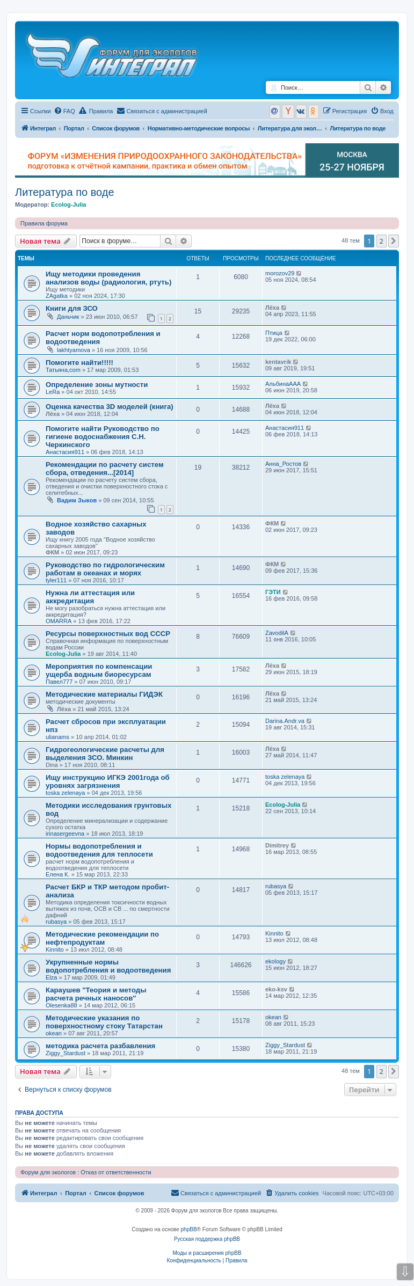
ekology (275, 961)
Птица (273, 333)
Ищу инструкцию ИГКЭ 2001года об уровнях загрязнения (108, 781)
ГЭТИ (273, 592)
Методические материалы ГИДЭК (104, 694)
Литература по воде (64, 192)
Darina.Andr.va (284, 721)
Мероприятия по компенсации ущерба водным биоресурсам (99, 670)
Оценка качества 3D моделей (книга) (109, 407)
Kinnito (55, 949)
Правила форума (44, 223)
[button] (393, 241)
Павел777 (59, 681)
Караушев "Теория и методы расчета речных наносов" (96, 994)
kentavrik (278, 362)
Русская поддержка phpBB (207, 1239)
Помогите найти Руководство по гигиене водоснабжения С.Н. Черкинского (102, 437)
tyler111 (56, 580)
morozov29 (279, 273)
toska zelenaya (65, 793)
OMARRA (58, 621)
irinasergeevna (65, 833)
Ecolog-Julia (68, 204)
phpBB (189, 1229)
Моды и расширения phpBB (206, 1253)
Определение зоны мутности (97, 385)
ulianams (57, 737)
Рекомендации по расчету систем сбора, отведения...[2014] (105, 469)
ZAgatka (57, 296)
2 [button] (381, 241)
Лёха (272, 307)
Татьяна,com (63, 370)
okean (54, 1033)
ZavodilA (276, 633)
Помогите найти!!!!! (79, 363)
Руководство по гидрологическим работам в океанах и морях (105, 569)
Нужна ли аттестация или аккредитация (90, 597)
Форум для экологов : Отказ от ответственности (85, 1172)
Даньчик (68, 316)
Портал (74, 128)
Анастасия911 (65, 452)
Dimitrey (277, 845)
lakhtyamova (73, 350)
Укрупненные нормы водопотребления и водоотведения (108, 966)
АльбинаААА (283, 384)
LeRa (53, 392)
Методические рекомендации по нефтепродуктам (102, 938)
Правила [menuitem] (96, 110)
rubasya (56, 921)
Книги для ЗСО (72, 308)
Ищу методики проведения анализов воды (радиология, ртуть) (108, 278)
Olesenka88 (61, 1005)
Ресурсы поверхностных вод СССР (108, 634)
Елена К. (58, 874)
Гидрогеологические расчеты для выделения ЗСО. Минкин (105, 754)
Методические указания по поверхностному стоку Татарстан (104, 1022)
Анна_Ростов (283, 464)
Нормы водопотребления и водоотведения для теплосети (99, 850)
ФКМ (52, 552)
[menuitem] (64, 111)
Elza (51, 977)
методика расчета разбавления (100, 1046)
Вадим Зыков (77, 500)
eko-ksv (276, 989)
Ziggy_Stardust (65, 1053)
